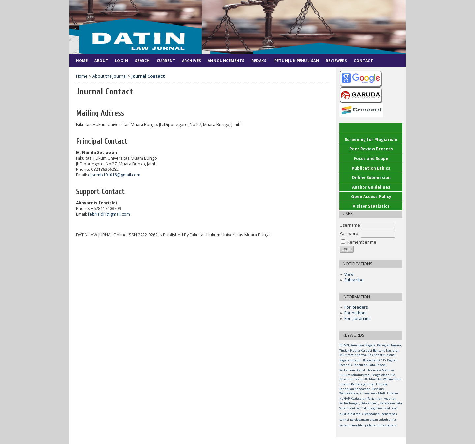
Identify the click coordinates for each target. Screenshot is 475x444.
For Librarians (357, 318)
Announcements (226, 60)
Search (142, 60)
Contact (363, 60)
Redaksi (259, 60)
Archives (191, 60)
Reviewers (336, 60)
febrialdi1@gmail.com (109, 214)
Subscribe (354, 280)
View (348, 274)
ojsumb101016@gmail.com (114, 175)
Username (350, 225)
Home (82, 60)
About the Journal (109, 76)
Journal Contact (148, 76)
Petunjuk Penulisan (296, 60)
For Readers (356, 307)
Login (121, 60)
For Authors (355, 313)
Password (349, 233)
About (101, 60)
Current (166, 60)
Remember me (361, 242)
